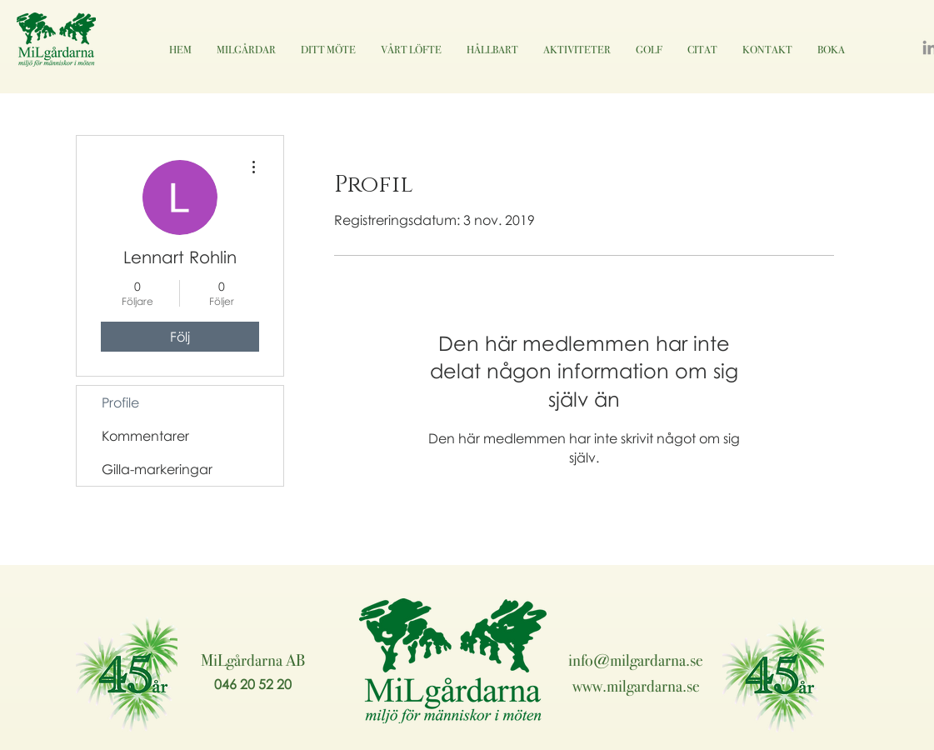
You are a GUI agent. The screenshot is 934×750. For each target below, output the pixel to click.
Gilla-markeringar (157, 469)
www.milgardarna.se (636, 686)
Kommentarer (145, 436)
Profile (120, 402)
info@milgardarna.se (635, 660)
